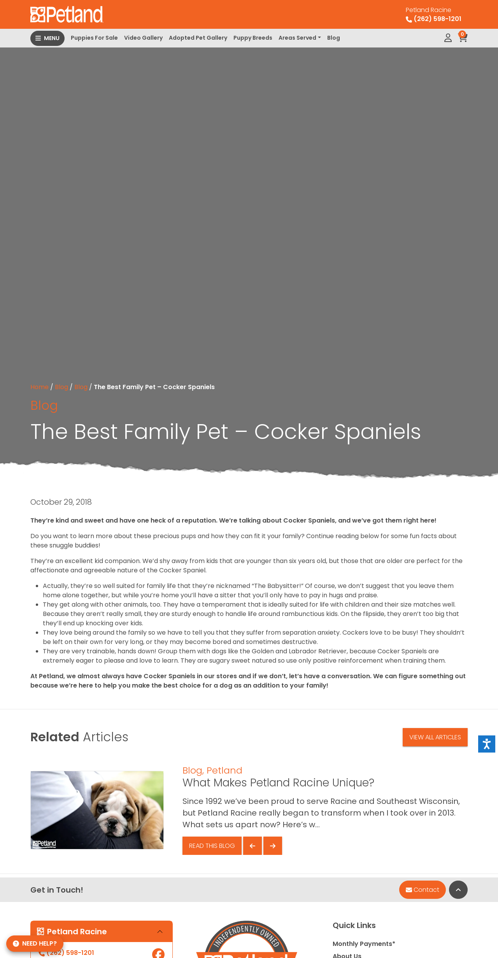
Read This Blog (212, 845)
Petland (224, 770)
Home (39, 386)
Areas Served (297, 38)
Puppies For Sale (94, 38)
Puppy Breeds (252, 38)
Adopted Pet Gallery (198, 38)
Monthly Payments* (364, 943)
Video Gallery (143, 38)
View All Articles (435, 737)
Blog (333, 38)
